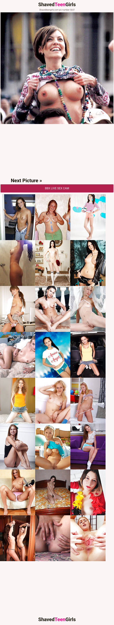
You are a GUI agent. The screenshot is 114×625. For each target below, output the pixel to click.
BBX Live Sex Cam (57, 188)
